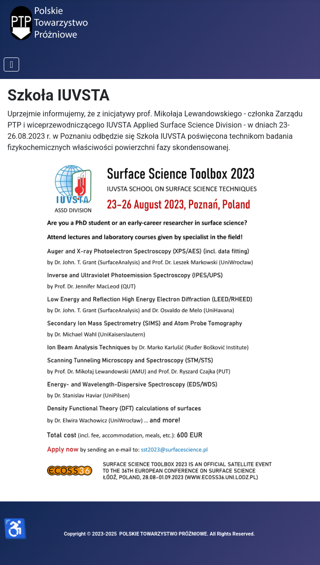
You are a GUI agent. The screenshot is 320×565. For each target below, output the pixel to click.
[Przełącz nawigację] (11, 64)
